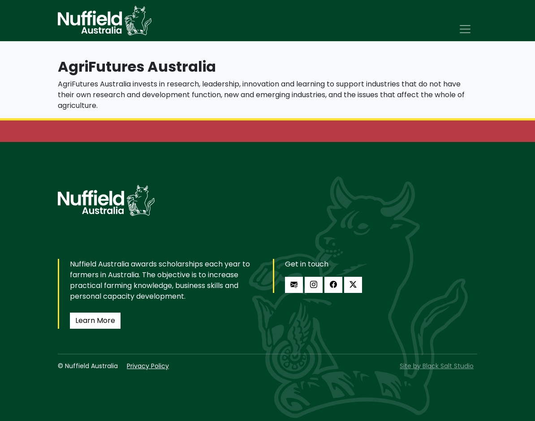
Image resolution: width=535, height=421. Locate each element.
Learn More (95, 320)
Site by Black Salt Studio (437, 365)
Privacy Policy (148, 365)
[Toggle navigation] (465, 29)
